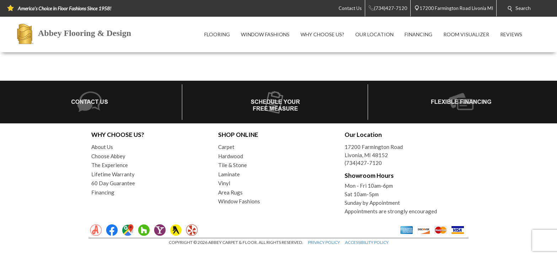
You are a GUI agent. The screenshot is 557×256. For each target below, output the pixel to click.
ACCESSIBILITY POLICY (367, 242)
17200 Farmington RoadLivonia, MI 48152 (374, 151)
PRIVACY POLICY (324, 242)
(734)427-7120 (363, 163)
